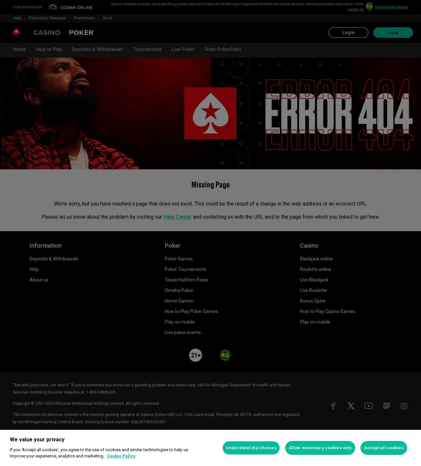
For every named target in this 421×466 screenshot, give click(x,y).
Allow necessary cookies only (320, 447)
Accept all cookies (383, 447)
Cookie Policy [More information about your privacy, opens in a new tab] (121, 456)
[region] (210, 448)
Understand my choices (251, 447)
